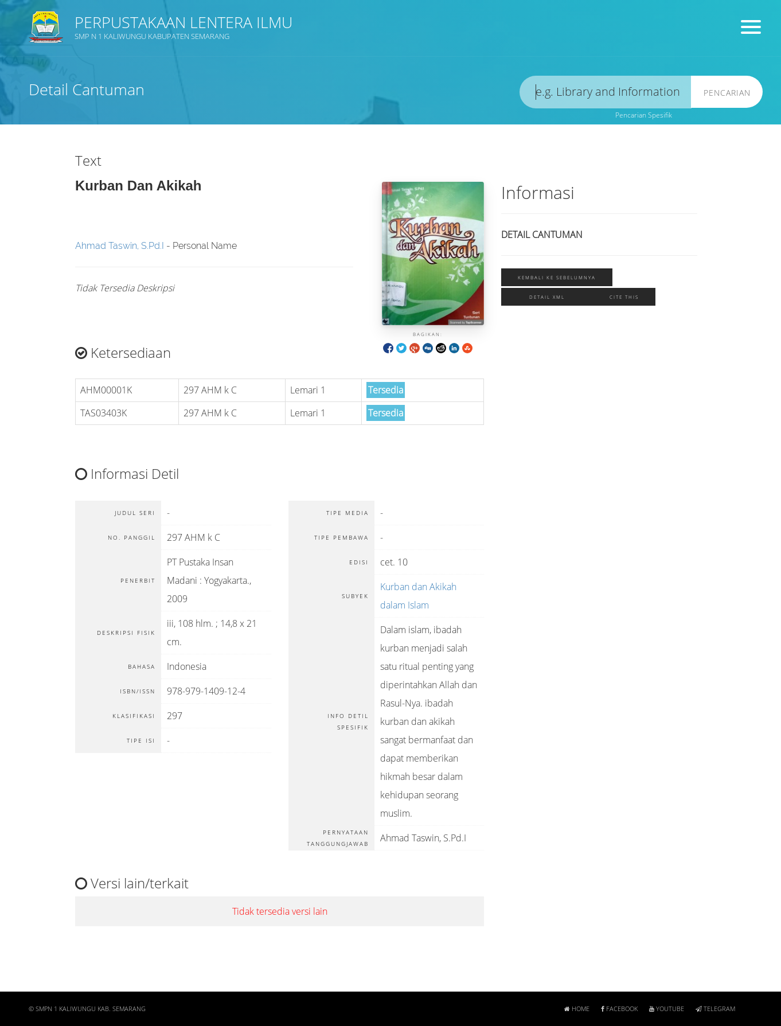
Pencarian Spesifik (643, 115)
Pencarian (727, 92)
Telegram (715, 1009)
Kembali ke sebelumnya (557, 277)
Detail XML (547, 297)
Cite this (624, 297)
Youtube (666, 1009)
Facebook (619, 1009)
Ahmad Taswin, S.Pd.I (119, 245)
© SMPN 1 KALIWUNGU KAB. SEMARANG (87, 1009)
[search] (606, 92)
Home (576, 1009)
